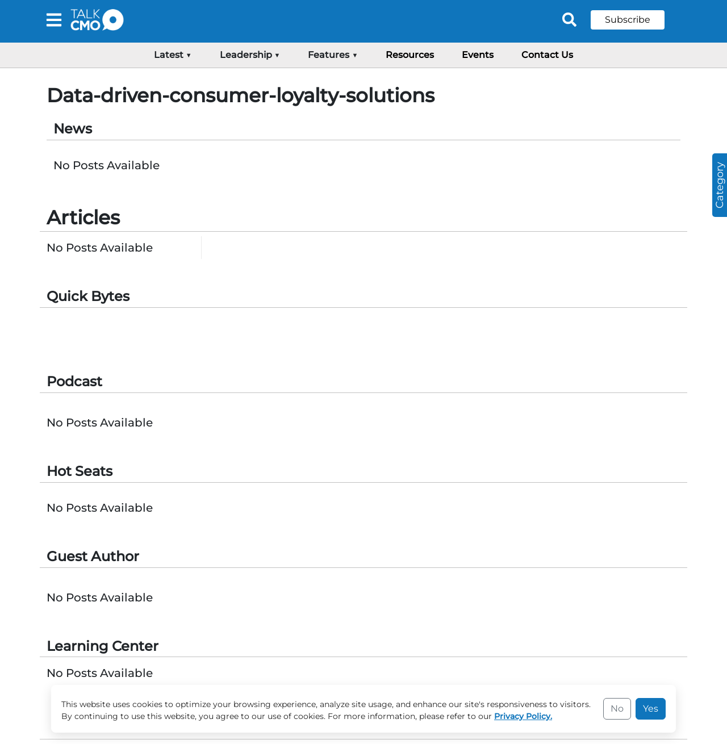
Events (478, 54)
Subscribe (627, 19)
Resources (410, 54)
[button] (636, 20)
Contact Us (547, 54)
